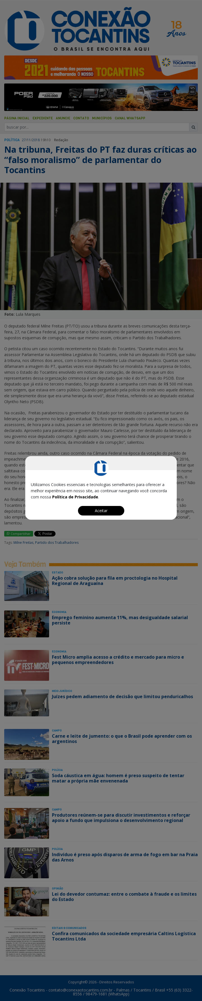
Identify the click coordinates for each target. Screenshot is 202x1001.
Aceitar (101, 510)
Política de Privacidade (75, 497)
